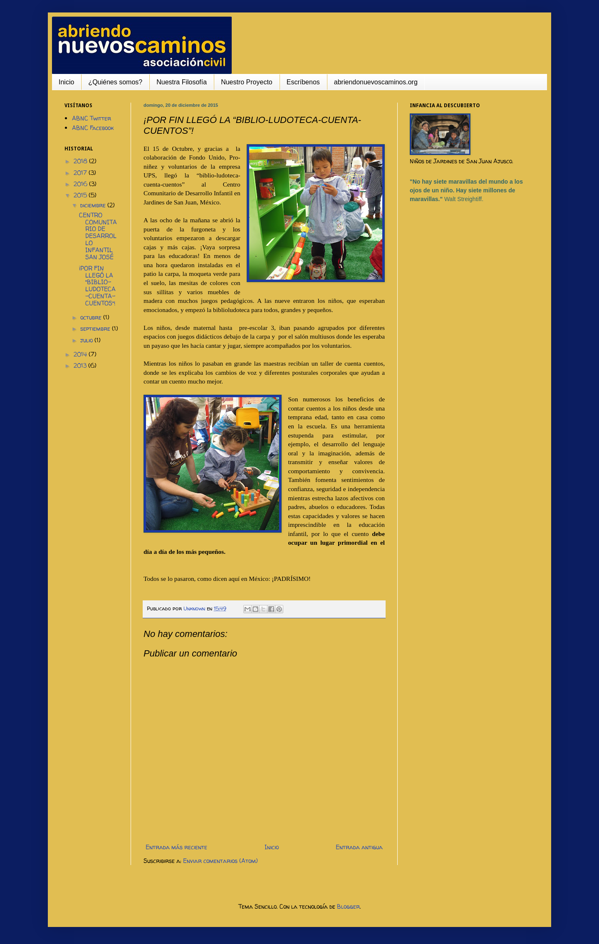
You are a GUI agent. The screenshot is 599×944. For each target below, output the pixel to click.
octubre (91, 317)
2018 (81, 161)
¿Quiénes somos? (115, 82)
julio (87, 340)
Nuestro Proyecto (246, 82)
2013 (81, 365)
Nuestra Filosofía (181, 82)
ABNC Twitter (91, 118)
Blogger (348, 906)
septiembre (96, 328)
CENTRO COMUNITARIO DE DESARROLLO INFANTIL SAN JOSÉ (98, 236)
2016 (81, 184)
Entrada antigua (359, 847)
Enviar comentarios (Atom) (220, 861)
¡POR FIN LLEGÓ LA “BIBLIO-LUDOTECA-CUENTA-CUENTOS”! (97, 285)
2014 (81, 354)
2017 (81, 173)
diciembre (93, 205)
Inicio (66, 82)
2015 (81, 195)
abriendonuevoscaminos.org (376, 82)
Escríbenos (303, 82)
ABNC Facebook (93, 128)
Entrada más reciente (176, 847)
